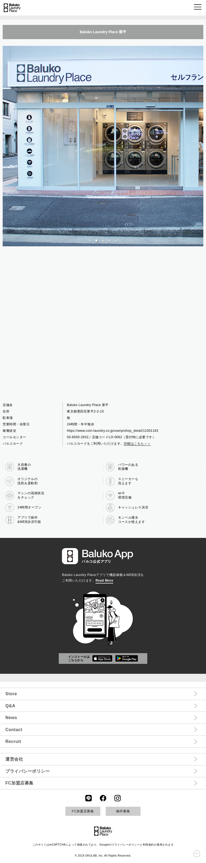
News (11, 717)
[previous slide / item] (6, 146)
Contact (13, 729)
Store (11, 693)
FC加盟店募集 (19, 783)
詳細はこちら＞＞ (137, 443)
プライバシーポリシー (27, 771)
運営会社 (14, 759)
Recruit (13, 741)
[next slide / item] (199, 146)
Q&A (10, 706)
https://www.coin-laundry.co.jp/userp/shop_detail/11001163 (112, 431)
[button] (198, 8)
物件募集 (123, 811)
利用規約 (148, 844)
